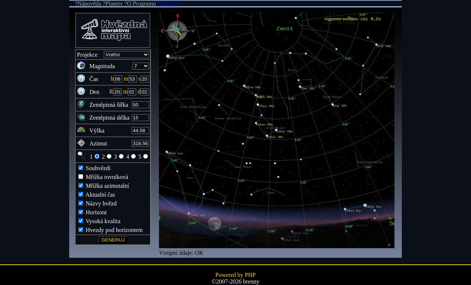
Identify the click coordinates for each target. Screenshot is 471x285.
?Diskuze (168, 3)
